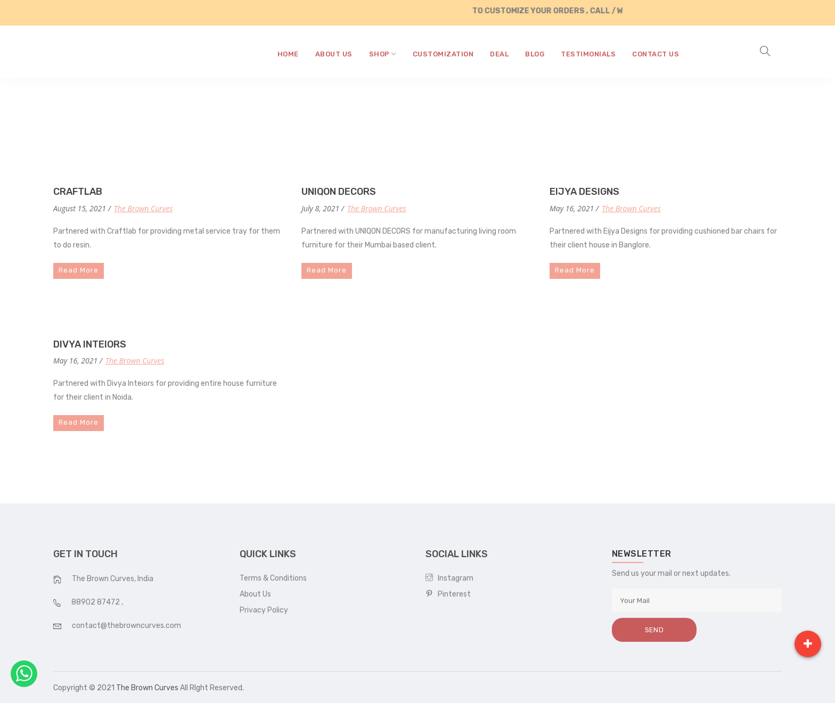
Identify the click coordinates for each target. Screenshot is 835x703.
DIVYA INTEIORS (89, 344)
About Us (255, 594)
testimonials (588, 54)
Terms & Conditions (273, 578)
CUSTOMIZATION (443, 54)
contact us (655, 54)
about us (334, 54)
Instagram (449, 578)
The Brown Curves (143, 208)
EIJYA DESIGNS (584, 191)
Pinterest (448, 594)
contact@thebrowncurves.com (126, 625)
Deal (499, 54)
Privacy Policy (264, 610)
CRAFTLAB (77, 191)
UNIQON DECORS (338, 191)
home (288, 54)
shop (382, 54)
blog (534, 54)
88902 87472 (96, 602)
